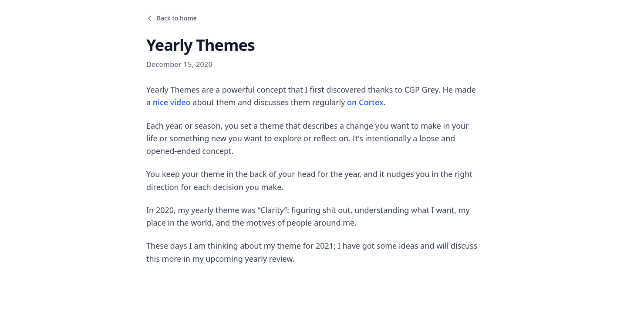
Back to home (171, 18)
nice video (172, 102)
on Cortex (365, 102)
